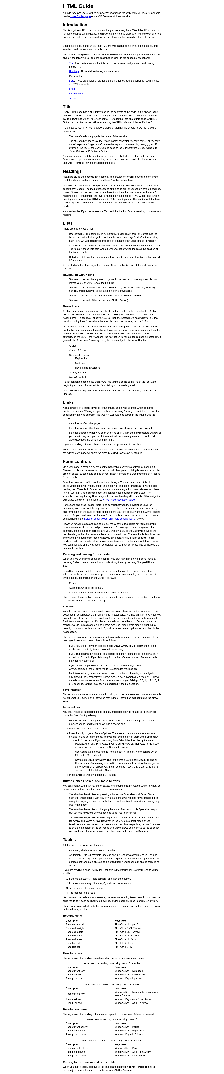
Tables (72, 98)
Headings (74, 71)
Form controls (76, 93)
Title (71, 63)
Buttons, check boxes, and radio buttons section (110, 518)
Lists (71, 80)
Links (72, 89)
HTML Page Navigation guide (119, 499)
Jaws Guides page (80, 16)
